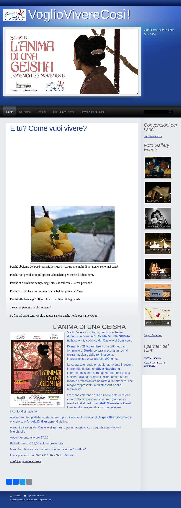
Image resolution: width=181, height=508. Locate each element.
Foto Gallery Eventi (63, 111)
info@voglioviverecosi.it (25, 461)
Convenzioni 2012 (153, 136)
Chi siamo (25, 111)
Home (9, 111)
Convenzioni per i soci (92, 111)
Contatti (41, 111)
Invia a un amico (38, 495)
